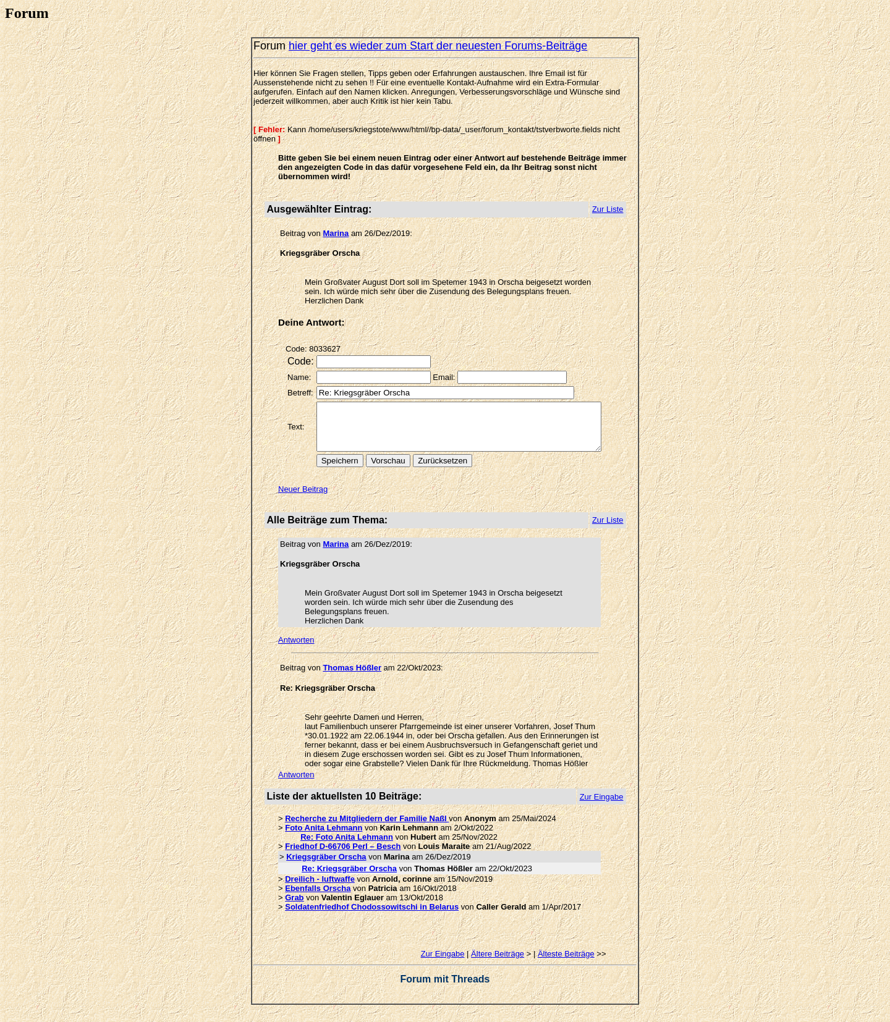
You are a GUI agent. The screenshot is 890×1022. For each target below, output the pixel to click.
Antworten (292, 649)
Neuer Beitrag (299, 498)
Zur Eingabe (446, 963)
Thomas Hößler (348, 677)
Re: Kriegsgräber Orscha (345, 877)
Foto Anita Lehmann (319, 837)
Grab (290, 906)
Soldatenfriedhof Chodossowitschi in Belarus (368, 916)
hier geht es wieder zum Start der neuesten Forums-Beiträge (434, 46)
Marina (332, 233)
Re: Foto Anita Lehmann (343, 846)
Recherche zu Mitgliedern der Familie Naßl (363, 827)
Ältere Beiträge (501, 963)
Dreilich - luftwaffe (316, 888)
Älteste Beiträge (569, 963)
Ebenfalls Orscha (314, 897)
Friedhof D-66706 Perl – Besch (339, 855)
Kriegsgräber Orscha (322, 866)
